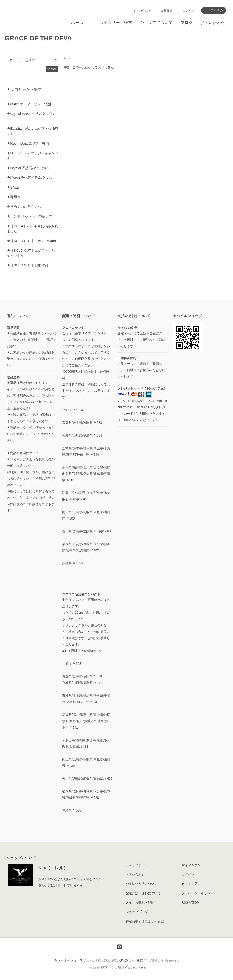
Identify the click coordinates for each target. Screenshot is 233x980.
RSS (185, 902)
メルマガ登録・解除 (140, 902)
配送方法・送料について (143, 893)
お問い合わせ (212, 22)
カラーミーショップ (68, 960)
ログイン (188, 10)
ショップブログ (137, 912)
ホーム (77, 22)
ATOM (194, 902)
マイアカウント (140, 10)
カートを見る (191, 884)
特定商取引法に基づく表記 (145, 921)
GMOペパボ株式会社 (134, 960)
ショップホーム (137, 865)
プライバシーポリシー (197, 893)
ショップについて (156, 22)
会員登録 (166, 10)
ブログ (186, 22)
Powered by (116, 967)
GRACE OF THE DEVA (38, 38)
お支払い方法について (141, 884)
